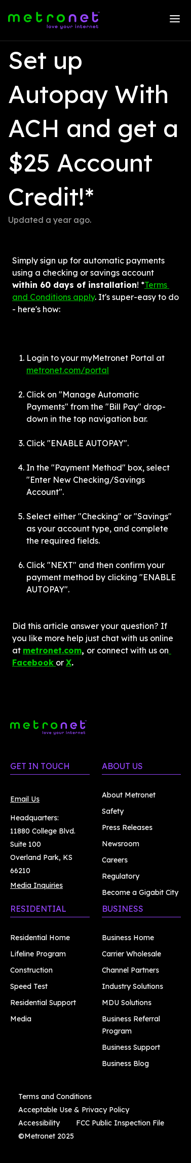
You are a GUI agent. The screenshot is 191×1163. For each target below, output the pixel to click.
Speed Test (29, 986)
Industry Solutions (132, 986)
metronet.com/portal (67, 370)
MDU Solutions (126, 1002)
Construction (31, 970)
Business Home (128, 937)
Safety (113, 811)
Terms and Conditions (55, 1096)
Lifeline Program (38, 953)
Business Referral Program (131, 1025)
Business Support (131, 1047)
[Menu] (175, 20)
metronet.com (52, 650)
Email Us (25, 799)
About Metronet (129, 795)
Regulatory (120, 876)
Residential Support (43, 1002)
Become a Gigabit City (140, 892)
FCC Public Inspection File (120, 1122)
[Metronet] (54, 20)
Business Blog (125, 1063)
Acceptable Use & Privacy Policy (73, 1109)
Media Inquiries (36, 885)
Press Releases (127, 827)
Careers (115, 860)
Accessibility (39, 1122)
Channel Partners (130, 970)
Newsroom (120, 843)
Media (20, 1018)
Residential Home (40, 937)
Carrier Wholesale (131, 953)
